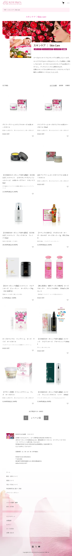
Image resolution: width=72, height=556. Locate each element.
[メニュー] (68, 3)
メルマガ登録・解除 (12, 502)
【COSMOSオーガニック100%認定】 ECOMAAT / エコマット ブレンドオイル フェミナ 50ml (18, 235)
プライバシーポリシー (12, 493)
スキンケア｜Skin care (14, 10)
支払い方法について (12, 484)
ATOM (12, 506)
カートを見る (10, 529)
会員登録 (8, 520)
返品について (10, 480)
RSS (7, 506)
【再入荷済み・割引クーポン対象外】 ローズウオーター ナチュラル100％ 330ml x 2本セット (53, 288)
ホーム (8, 472)
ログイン (8, 524)
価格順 (61, 85)
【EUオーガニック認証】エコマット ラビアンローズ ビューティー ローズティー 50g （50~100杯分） (18, 288)
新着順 (67, 85)
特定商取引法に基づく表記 (13, 488)
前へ (26, 418)
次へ (46, 418)
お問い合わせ (10, 533)
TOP (5, 10)
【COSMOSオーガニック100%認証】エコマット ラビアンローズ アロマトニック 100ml (53, 341)
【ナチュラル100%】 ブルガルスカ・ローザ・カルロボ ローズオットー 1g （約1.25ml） (53, 235)
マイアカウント (10, 516)
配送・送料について (12, 476)
